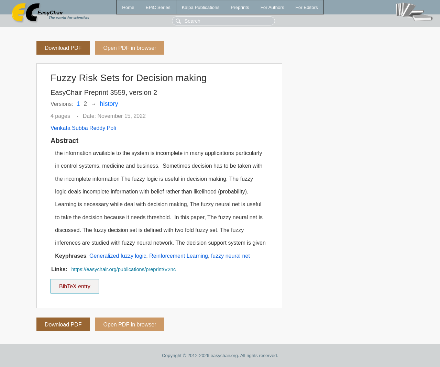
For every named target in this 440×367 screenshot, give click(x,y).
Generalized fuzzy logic (117, 256)
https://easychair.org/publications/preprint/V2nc (123, 269)
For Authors (272, 7)
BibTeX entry (75, 284)
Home (128, 7)
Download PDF (63, 48)
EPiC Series (158, 7)
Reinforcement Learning (178, 256)
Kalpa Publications (201, 7)
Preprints (240, 7)
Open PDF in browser (129, 48)
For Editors (307, 7)
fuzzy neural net (230, 256)
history (109, 103)
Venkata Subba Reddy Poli (83, 128)
